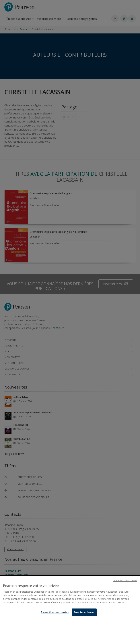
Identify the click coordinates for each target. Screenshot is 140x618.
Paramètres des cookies (55, 612)
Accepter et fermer (84, 612)
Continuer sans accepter (125, 580)
